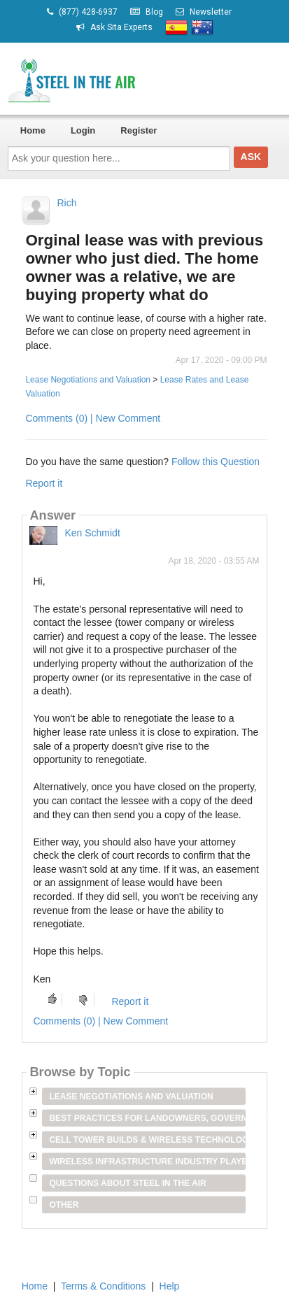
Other (63, 1205)
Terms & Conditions (103, 1286)
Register (138, 130)
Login (83, 130)
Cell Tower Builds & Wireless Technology (147, 1140)
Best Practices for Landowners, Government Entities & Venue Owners (147, 1118)
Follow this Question (215, 461)
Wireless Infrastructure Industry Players (147, 1161)
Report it (43, 483)
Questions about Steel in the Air (127, 1183)
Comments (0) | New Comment (92, 418)
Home (32, 130)
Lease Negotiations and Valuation (87, 380)
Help (170, 1286)
